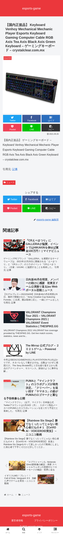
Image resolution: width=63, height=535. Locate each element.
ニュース (9, 182)
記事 (15, 169)
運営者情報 (17, 520)
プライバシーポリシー (46, 520)
